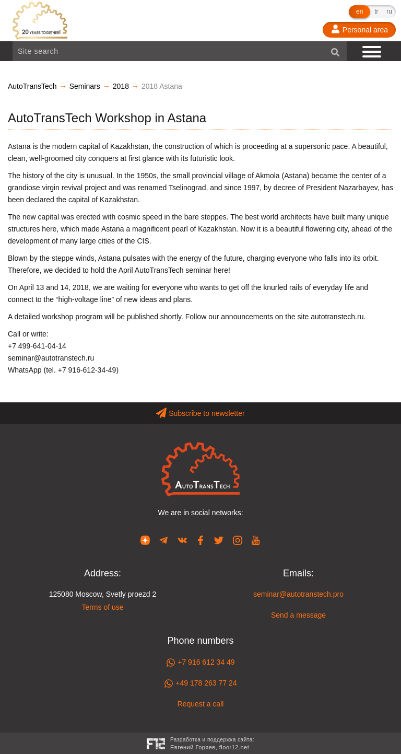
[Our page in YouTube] (256, 540)
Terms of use (102, 607)
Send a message (298, 615)
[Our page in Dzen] (145, 540)
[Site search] (180, 51)
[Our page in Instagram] (237, 540)
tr (376, 11)
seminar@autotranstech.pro (298, 594)
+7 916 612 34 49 (200, 662)
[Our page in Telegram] (163, 540)
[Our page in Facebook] (200, 540)
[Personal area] (359, 30)
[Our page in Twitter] (218, 540)
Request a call (201, 704)
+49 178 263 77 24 (200, 683)
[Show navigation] (372, 51)
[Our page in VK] (182, 540)
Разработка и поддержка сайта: (212, 744)
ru (389, 11)
